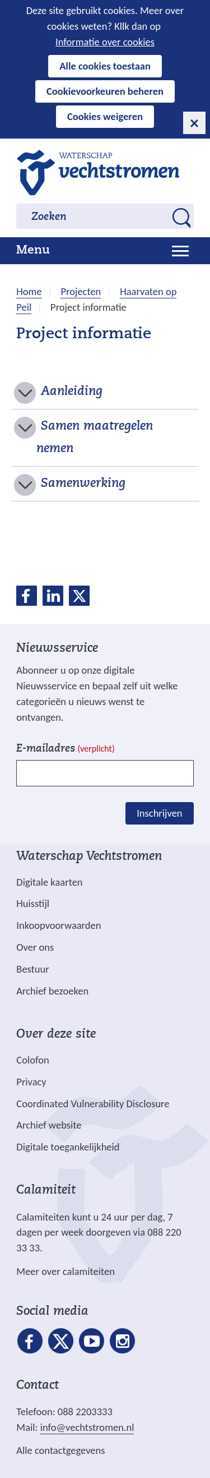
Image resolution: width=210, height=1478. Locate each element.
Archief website (48, 1124)
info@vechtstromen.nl (87, 1427)
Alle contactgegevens (60, 1450)
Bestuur (32, 969)
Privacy (31, 1081)
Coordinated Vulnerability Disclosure (92, 1103)
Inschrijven (159, 813)
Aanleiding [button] (71, 392)
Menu (33, 250)
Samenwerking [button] (83, 484)
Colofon (32, 1059)
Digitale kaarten (49, 882)
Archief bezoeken (52, 990)
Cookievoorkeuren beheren (105, 91)
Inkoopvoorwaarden (58, 925)
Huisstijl (32, 903)
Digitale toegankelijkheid (67, 1146)
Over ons (35, 947)
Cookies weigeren (105, 116)
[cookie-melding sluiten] (194, 123)
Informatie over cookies (105, 41)
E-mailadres (65, 749)
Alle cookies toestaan (105, 65)
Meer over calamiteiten (65, 1271)
